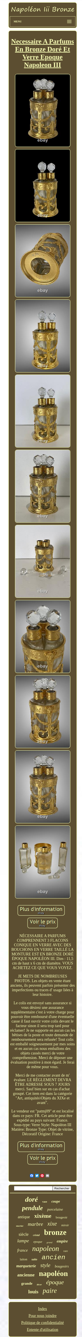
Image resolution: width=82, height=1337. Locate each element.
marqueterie (26, 1266)
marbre (35, 1224)
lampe (23, 1240)
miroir (65, 1225)
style (45, 1265)
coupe (55, 1201)
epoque (37, 1241)
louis (33, 1291)
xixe (52, 1223)
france (22, 1250)
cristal (36, 1235)
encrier (19, 1225)
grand (49, 1242)
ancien (53, 1257)
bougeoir (61, 1217)
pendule (32, 1208)
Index (42, 1309)
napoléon (53, 1273)
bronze (55, 1232)
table (34, 1259)
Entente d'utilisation (42, 1329)
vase (44, 1201)
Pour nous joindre (42, 1316)
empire (62, 1241)
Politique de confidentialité (42, 1322)
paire (50, 1290)
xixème (42, 1216)
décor (39, 1284)
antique (24, 1217)
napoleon (45, 1249)
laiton (23, 1259)
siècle (24, 1234)
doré (31, 1199)
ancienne (26, 1274)
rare (65, 1251)
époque (55, 1282)
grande (26, 1283)
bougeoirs (62, 1266)
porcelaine (55, 1209)
